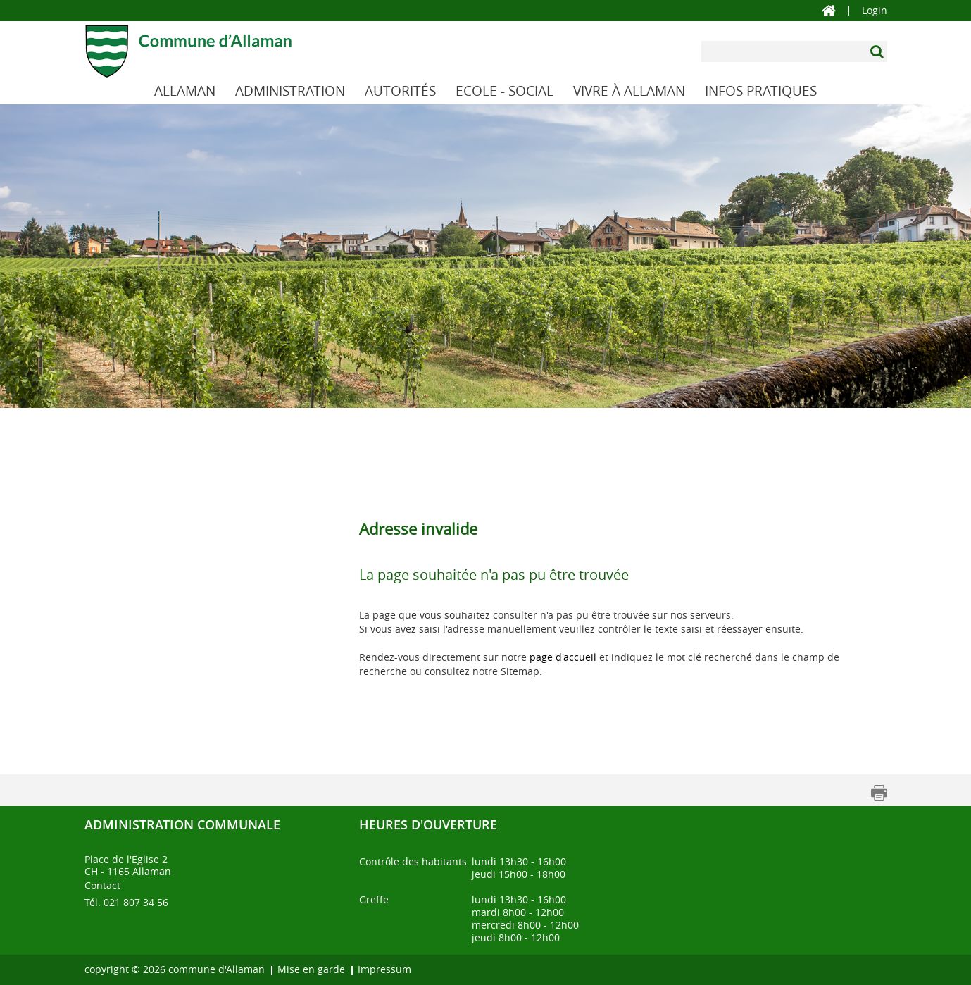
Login (874, 11)
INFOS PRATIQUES (761, 91)
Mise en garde (311, 969)
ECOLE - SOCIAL (504, 91)
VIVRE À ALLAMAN (629, 91)
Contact (102, 885)
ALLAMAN (184, 91)
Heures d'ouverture (428, 824)
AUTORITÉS (400, 91)
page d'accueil (563, 657)
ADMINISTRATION (290, 91)
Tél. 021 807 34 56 (126, 902)
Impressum (384, 969)
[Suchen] (878, 51)
